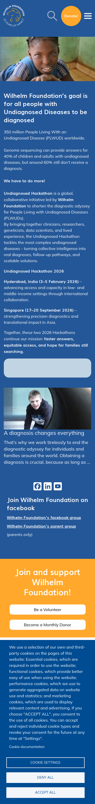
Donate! (71, 15)
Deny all (45, 777)
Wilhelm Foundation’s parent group (41, 526)
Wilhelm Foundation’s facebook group (44, 517)
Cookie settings (45, 762)
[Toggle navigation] (88, 16)
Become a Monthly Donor (47, 624)
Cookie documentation (27, 746)
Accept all (45, 792)
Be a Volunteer (47, 609)
